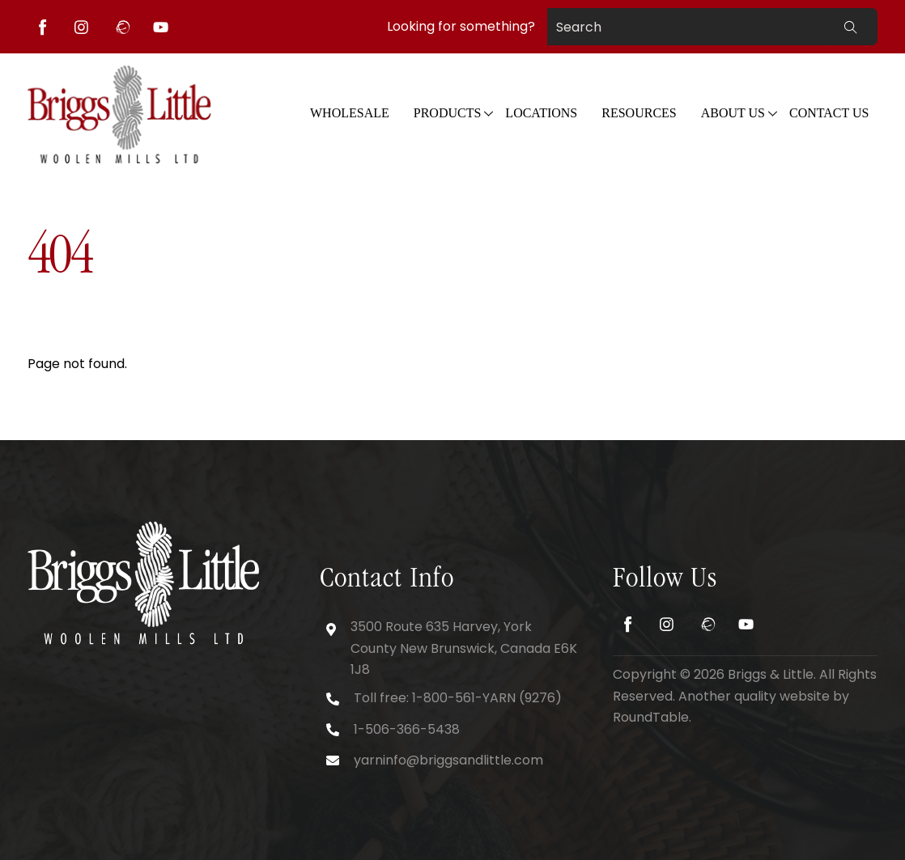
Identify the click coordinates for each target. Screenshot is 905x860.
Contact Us (829, 113)
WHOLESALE (349, 113)
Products (448, 113)
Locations (541, 113)
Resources (638, 113)
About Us (733, 113)
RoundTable (651, 717)
